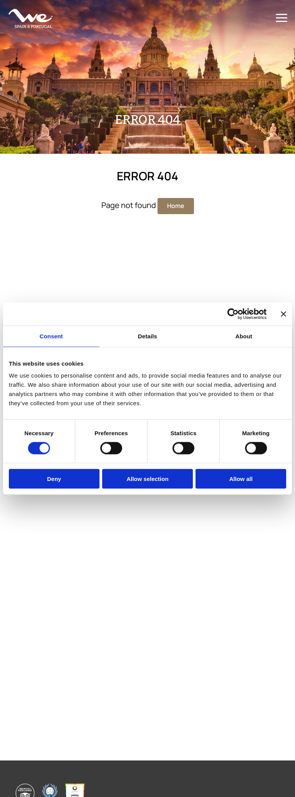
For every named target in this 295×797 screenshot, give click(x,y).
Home (175, 205)
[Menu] (281, 18)
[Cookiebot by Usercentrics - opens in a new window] (233, 313)
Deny (54, 479)
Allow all (241, 479)
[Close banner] (283, 313)
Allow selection (147, 479)
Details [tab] (147, 336)
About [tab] (243, 336)
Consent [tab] (51, 336)
